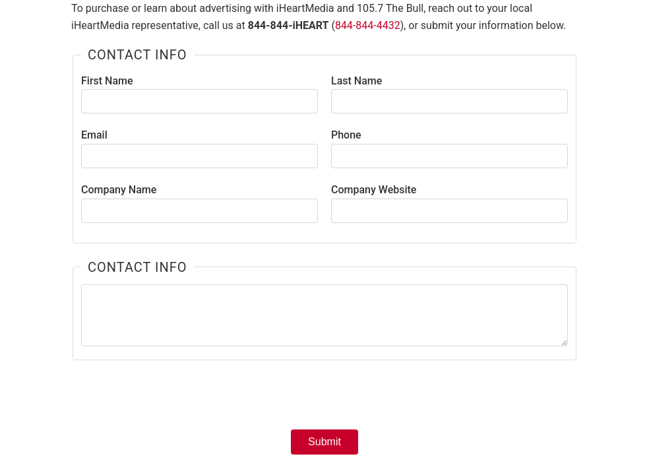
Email (94, 135)
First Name (107, 81)
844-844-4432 (367, 25)
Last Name (356, 81)
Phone (346, 135)
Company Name (118, 189)
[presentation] (324, 399)
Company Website (373, 189)
